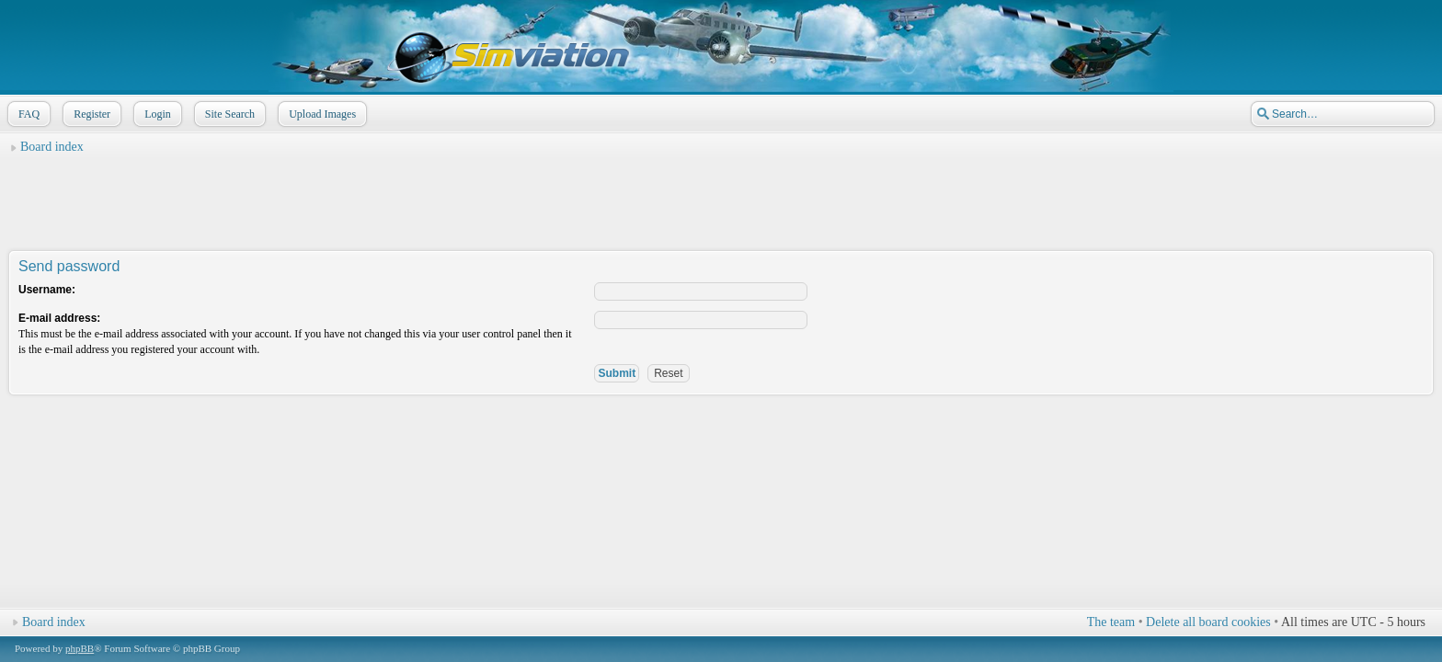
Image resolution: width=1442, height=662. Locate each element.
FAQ (27, 114)
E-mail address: (59, 318)
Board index (52, 147)
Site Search (228, 114)
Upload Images (320, 114)
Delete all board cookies (1208, 622)
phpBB (79, 648)
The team (1111, 622)
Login (156, 114)
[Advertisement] (721, 203)
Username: (46, 289)
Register (90, 114)
